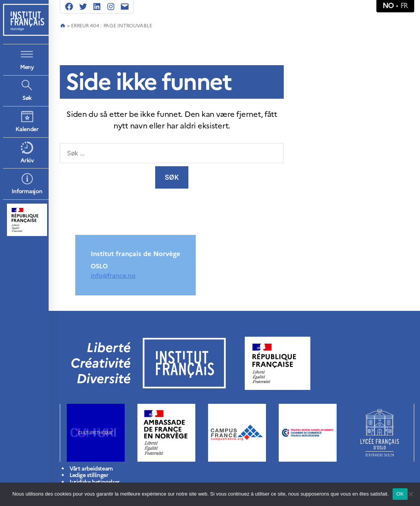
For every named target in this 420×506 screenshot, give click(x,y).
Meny (27, 67)
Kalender (27, 129)
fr (404, 5)
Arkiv (27, 161)
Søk (27, 98)
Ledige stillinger (88, 475)
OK (400, 494)
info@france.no (113, 275)
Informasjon (27, 191)
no (388, 5)
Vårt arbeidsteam (91, 469)
